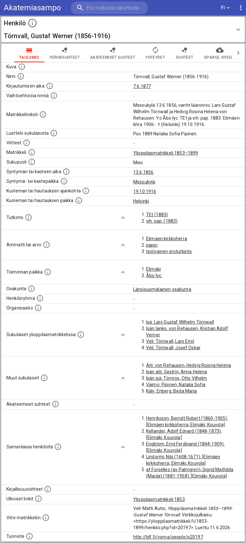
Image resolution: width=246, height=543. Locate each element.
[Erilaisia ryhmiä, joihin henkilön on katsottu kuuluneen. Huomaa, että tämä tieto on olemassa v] (40, 298)
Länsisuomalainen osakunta (162, 289)
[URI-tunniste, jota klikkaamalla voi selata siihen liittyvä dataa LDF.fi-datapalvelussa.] (29, 536)
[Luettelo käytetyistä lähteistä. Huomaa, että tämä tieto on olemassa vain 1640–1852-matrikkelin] (26, 143)
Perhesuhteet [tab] (52, 53)
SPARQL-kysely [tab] (206, 53)
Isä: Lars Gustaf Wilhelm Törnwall (180, 322)
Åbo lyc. (154, 275)
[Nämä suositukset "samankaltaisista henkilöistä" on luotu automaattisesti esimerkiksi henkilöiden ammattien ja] (58, 447)
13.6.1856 (143, 172)
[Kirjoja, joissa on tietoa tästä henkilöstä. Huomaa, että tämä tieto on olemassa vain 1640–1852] (48, 489)
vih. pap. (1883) (161, 221)
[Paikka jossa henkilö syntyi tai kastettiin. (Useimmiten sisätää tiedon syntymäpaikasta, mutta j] (64, 181)
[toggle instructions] (32, 23)
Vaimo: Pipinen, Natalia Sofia (175, 384)
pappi (152, 245)
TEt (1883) (157, 214)
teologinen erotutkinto (169, 251)
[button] (123, 29)
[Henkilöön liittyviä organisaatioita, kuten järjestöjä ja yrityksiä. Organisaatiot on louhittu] (38, 308)
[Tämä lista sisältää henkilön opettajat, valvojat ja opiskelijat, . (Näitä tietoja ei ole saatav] (55, 404)
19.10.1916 (144, 191)
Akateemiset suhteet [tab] (100, 53)
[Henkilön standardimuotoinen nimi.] (21, 76)
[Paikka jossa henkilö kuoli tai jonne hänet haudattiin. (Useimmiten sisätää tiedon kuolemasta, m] (79, 200)
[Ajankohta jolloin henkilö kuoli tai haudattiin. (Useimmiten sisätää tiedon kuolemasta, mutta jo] (86, 191)
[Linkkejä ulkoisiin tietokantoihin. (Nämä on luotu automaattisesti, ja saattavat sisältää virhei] (38, 499)
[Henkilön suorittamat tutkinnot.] (28, 217)
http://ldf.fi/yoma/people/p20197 (168, 536)
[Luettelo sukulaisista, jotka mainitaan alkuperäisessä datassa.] (54, 133)
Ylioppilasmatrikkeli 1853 (159, 499)
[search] (109, 8)
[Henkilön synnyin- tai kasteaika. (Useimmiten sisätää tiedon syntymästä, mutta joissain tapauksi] (66, 171)
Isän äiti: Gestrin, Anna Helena (176, 371)
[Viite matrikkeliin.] (46, 518)
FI (225, 8)
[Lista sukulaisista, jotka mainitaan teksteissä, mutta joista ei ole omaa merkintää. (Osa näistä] (44, 378)
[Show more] (123, 218)
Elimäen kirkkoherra (166, 238)
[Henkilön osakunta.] (31, 289)
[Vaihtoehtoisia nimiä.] (54, 95)
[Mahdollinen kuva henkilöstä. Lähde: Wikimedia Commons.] (22, 67)
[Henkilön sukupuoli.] (32, 162)
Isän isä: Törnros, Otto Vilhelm (176, 378)
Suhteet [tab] (171, 53)
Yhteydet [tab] (142, 53)
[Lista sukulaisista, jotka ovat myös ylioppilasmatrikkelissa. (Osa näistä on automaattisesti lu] (81, 334)
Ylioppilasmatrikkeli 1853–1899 (165, 153)
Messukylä (144, 181)
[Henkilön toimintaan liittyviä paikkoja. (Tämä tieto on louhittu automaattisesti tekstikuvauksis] (48, 272)
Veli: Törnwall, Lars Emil (170, 341)
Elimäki (153, 269)
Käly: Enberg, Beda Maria (171, 391)
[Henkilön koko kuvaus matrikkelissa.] (43, 114)
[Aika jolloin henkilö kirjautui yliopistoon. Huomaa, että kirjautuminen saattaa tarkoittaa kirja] (50, 86)
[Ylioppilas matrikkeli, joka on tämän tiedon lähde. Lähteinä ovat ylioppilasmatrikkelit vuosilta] (32, 152)
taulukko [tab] (16, 53)
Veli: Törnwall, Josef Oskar (173, 347)
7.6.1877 (142, 86)
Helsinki (141, 201)
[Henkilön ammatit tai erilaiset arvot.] (46, 245)
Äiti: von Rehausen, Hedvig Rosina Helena (188, 365)
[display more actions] (241, 8)
